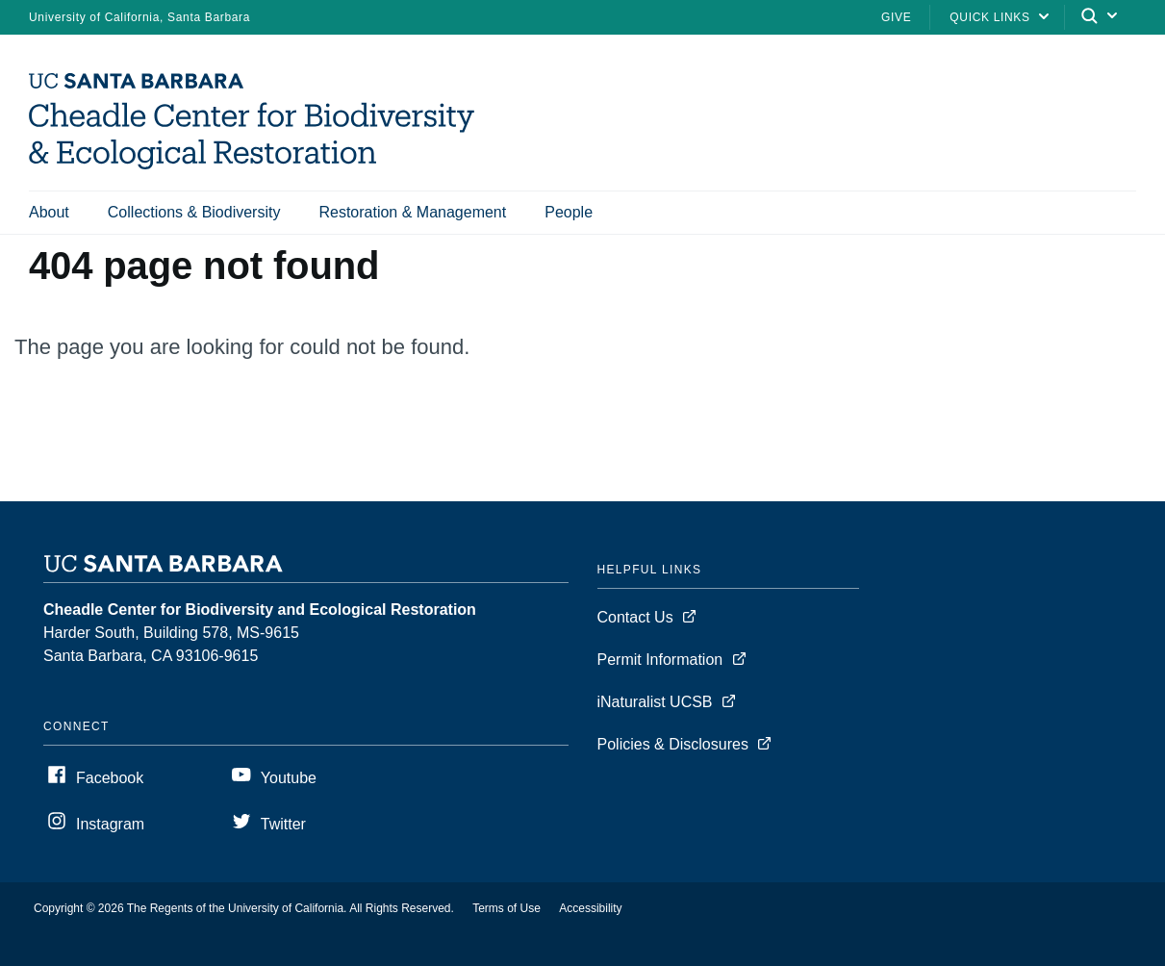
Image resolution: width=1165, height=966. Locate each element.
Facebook (109, 778)
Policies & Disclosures (672, 744)
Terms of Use (506, 908)
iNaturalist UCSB (655, 702)
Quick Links (989, 17)
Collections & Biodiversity (194, 212)
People (569, 212)
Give (896, 17)
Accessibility (590, 908)
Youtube (289, 778)
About (49, 212)
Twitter (283, 824)
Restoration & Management (412, 212)
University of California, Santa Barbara (139, 17)
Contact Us (635, 617)
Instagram (110, 824)
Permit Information (660, 659)
